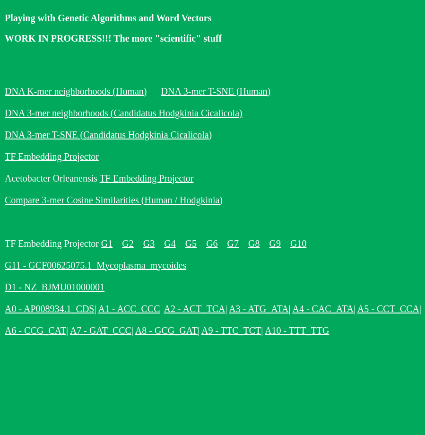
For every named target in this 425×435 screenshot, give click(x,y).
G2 (127, 243)
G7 (233, 243)
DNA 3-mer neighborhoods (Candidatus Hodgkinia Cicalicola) (124, 113)
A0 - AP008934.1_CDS (49, 309)
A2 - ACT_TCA (194, 309)
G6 (211, 243)
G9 (274, 243)
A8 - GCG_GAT (166, 330)
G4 (169, 243)
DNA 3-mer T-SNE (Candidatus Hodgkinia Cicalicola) (108, 135)
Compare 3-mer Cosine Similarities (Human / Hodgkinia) (114, 200)
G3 (149, 243)
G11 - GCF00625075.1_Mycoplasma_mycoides (95, 265)
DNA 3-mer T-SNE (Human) (216, 91)
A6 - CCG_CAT (35, 330)
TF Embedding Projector (52, 156)
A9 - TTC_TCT (231, 330)
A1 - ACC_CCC (129, 309)
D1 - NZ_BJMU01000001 (54, 287)
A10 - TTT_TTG (297, 330)
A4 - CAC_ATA (323, 309)
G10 (298, 243)
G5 (191, 243)
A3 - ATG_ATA (258, 309)
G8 (254, 243)
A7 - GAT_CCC (100, 330)
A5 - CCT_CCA (388, 309)
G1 (107, 243)
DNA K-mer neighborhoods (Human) (76, 91)
